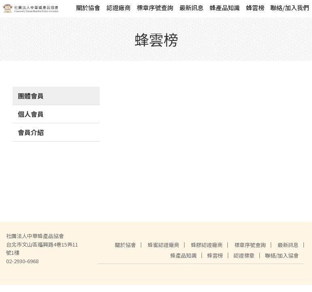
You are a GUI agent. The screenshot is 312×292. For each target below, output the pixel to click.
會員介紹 (31, 132)
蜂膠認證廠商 (207, 245)
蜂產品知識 (225, 7)
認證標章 (244, 255)
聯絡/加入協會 (282, 255)
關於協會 (88, 7)
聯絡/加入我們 (289, 7)
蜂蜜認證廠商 (163, 245)
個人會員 (31, 114)
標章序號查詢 (155, 7)
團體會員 (31, 96)
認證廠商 (118, 7)
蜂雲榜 (255, 7)
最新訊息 (191, 7)
